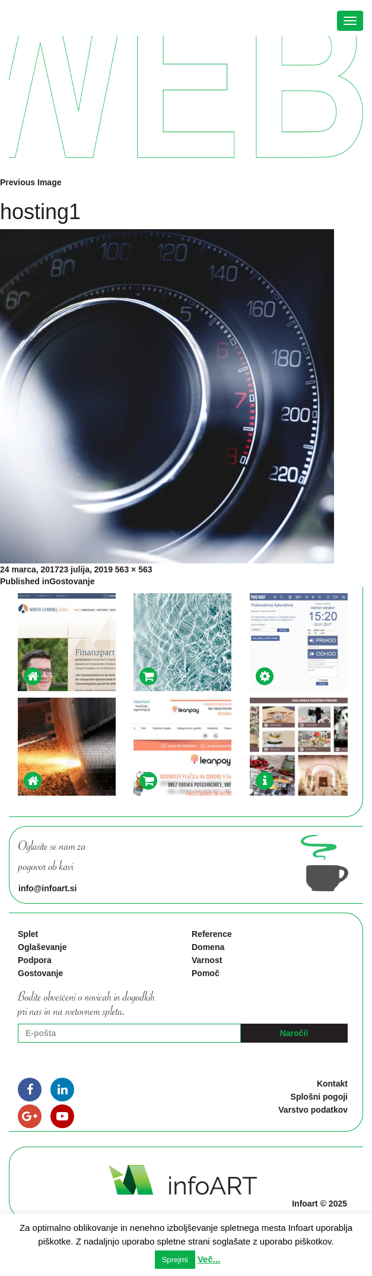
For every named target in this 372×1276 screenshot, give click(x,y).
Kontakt (332, 1083)
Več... (209, 1259)
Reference (212, 934)
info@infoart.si (47, 888)
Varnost (207, 960)
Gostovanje (40, 973)
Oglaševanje (42, 947)
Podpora (35, 960)
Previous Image (31, 182)
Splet (28, 934)
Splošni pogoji (319, 1096)
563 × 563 (133, 569)
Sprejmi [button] (175, 1259)
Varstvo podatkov (313, 1109)
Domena (208, 947)
